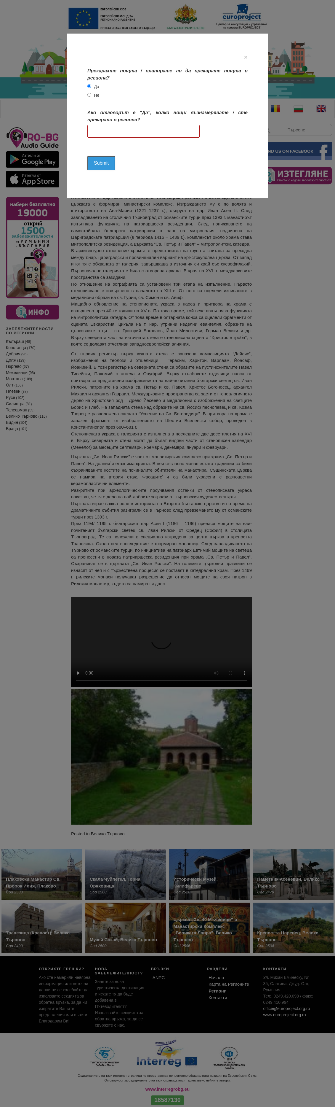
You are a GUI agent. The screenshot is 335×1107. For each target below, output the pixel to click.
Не (97, 95)
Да (96, 86)
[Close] (246, 57)
